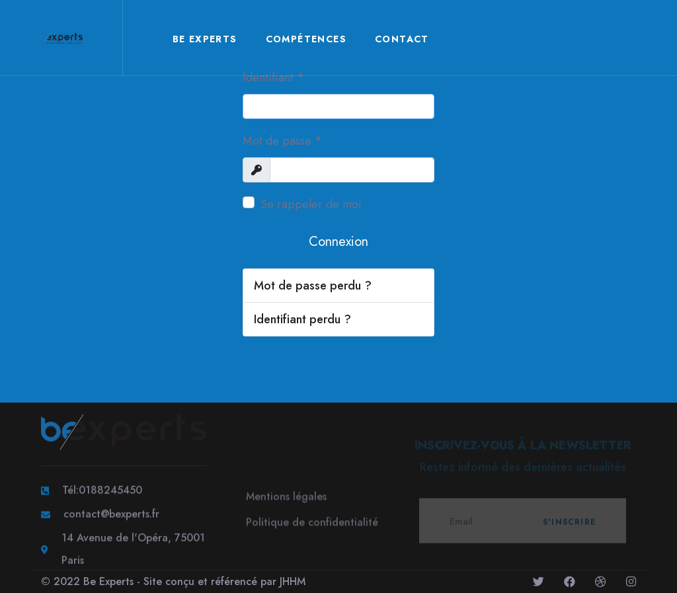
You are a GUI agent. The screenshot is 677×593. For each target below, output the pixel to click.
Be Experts (205, 39)
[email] (523, 523)
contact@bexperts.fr (111, 515)
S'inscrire (569, 524)
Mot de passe (282, 140)
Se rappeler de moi (311, 204)
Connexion (338, 241)
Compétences (306, 39)
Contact (402, 39)
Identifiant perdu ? (302, 319)
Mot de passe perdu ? (313, 285)
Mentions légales (286, 498)
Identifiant (273, 77)
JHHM (292, 581)
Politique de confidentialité (312, 524)
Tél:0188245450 (102, 491)
